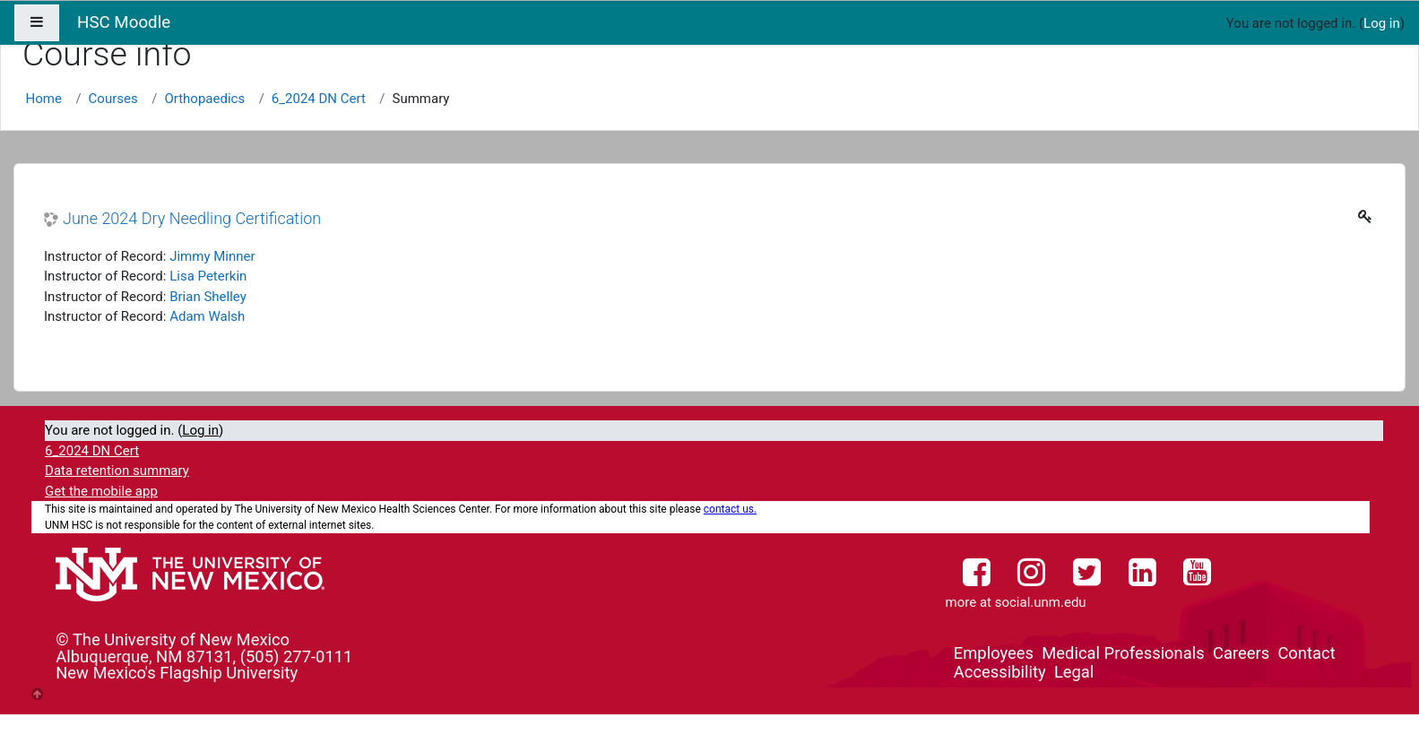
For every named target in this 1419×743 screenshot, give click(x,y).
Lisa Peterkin (208, 276)
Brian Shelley (208, 297)
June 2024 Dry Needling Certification (192, 218)
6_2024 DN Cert (319, 99)
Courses (113, 99)
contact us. (730, 509)
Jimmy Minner (212, 256)
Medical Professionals (1123, 651)
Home (44, 99)
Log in (1381, 23)
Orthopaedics (204, 99)
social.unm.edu (1040, 602)
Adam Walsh (207, 316)
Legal (1074, 667)
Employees (994, 651)
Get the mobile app (101, 491)
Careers (1241, 651)
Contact (1306, 651)
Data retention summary (117, 470)
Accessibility (1000, 667)
